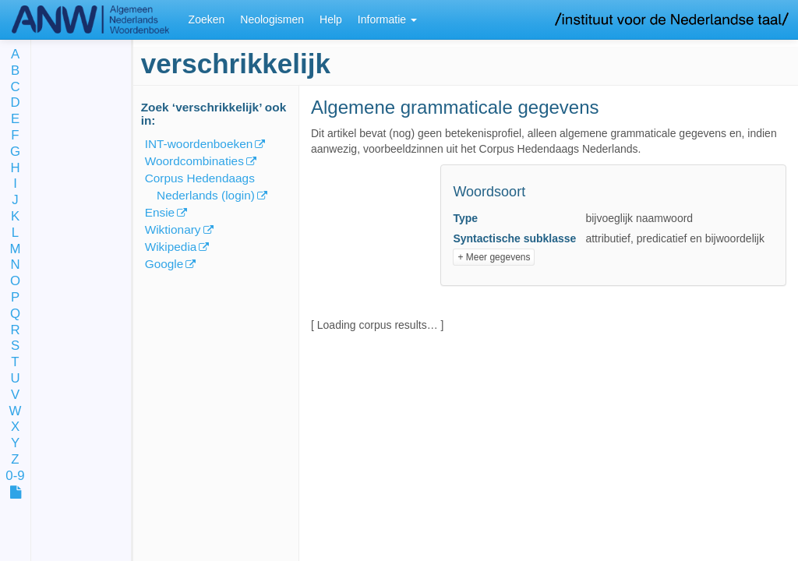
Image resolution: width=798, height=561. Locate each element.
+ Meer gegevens (493, 257)
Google (164, 263)
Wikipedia (171, 246)
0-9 (14, 476)
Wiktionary (173, 229)
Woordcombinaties (194, 161)
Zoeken (207, 19)
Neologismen (272, 19)
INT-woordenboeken (199, 143)
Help (331, 19)
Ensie (160, 212)
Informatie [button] (387, 19)
